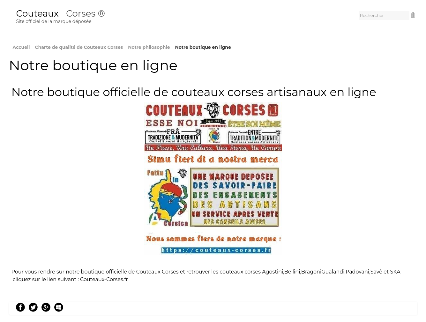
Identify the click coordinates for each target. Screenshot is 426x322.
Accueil (21, 47)
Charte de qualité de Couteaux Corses (79, 47)
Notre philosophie (149, 47)
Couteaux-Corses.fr (104, 279)
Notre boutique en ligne (203, 47)
